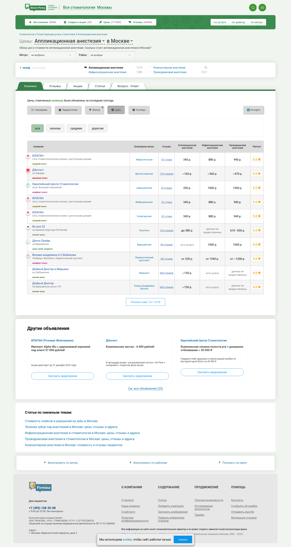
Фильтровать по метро (61, 462)
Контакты (237, 500)
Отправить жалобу (242, 511)
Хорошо (182, 539)
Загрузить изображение (173, 511)
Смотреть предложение (62, 376)
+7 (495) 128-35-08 (42, 508)
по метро (257, 22)
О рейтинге (128, 511)
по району (238, 22)
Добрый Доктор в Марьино (50, 269)
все (37, 128)
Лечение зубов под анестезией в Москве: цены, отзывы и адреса (71, 427)
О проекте (127, 500)
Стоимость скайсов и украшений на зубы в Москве (61, 421)
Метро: (23, 54)
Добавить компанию (171, 506)
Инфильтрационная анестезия (107, 72)
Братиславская (144, 173)
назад (34, 67)
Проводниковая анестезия (169, 72)
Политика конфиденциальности (135, 519)
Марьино (144, 273)
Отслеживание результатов (204, 507)
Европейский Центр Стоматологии (55, 184)
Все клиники (42, 22)
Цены (110, 22)
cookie (127, 539)
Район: (83, 54)
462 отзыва (166, 259)
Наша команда (130, 506)
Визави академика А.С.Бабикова (54, 255)
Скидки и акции (78, 22)
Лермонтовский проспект (144, 259)
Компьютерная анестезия (169, 67)
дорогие (97, 128)
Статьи (162, 500)
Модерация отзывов (244, 517)
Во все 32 (38, 226)
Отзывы (140, 22)
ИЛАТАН (38, 155)
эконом (55, 128)
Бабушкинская (144, 202)
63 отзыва (166, 188)
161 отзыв (166, 159)
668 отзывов (166, 273)
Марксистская (144, 159)
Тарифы (199, 514)
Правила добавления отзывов (171, 519)
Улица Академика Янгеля (144, 287)
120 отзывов (166, 230)
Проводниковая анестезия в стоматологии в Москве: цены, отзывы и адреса (80, 439)
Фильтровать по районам (148, 462)
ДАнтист (38, 170)
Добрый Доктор (43, 283)
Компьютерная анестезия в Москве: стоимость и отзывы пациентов (73, 445)
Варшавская (144, 244)
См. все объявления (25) (145, 388)
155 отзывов (166, 174)
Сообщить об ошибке (244, 506)
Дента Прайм (41, 240)
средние (76, 128)
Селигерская (144, 216)
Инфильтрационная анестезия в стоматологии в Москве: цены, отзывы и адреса (82, 433)
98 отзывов (166, 244)
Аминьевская (144, 187)
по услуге (220, 22)
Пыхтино (144, 230)
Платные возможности (209, 500)
